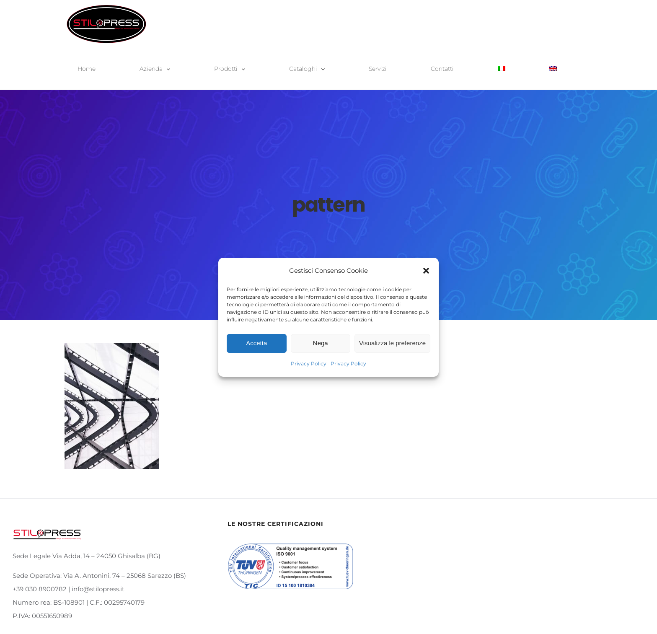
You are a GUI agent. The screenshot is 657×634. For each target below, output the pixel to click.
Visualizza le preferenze (392, 343)
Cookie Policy (442, 614)
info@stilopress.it (330, 614)
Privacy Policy (308, 363)
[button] (426, 271)
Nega (320, 343)
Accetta (256, 343)
